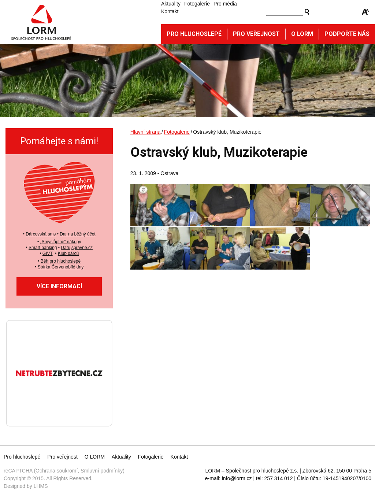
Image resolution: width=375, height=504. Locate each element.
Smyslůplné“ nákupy (61, 241)
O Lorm (302, 33)
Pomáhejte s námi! (59, 141)
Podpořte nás (347, 33)
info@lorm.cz (237, 478)
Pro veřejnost (256, 33)
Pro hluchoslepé (194, 33)
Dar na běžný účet (77, 234)
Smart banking (43, 247)
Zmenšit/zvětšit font (365, 12)
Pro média (225, 4)
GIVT (47, 253)
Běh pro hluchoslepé (61, 261)
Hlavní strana (145, 132)
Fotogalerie (197, 4)
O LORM (95, 457)
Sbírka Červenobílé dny (60, 267)
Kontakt (169, 11)
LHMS (41, 486)
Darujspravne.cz (77, 247)
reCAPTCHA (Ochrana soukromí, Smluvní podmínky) (64, 471)
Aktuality (171, 4)
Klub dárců (68, 253)
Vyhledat (307, 12)
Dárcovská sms (41, 234)
